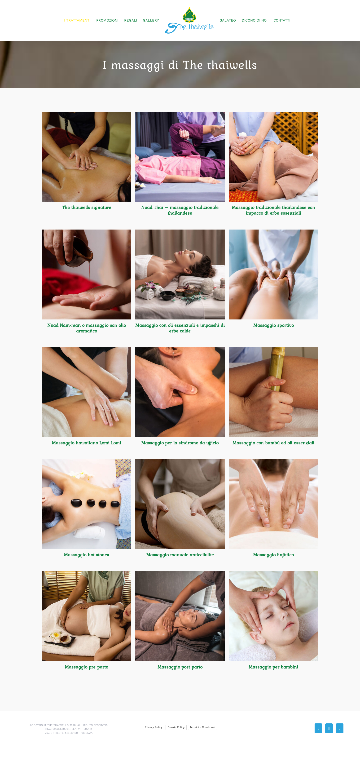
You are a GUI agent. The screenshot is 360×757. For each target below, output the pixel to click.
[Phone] (318, 728)
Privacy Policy (153, 727)
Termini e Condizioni (202, 727)
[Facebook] (339, 728)
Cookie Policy (175, 727)
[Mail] (329, 728)
